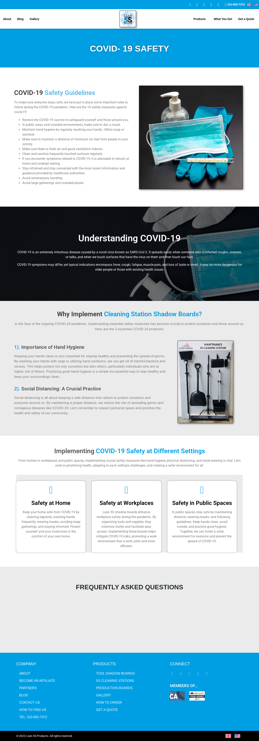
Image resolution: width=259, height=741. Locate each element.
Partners (28, 688)
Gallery (34, 19)
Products (199, 19)
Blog (20, 19)
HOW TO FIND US (32, 710)
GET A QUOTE (107, 710)
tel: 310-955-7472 (33, 717)
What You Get (223, 19)
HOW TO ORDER (109, 702)
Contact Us (29, 702)
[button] (200, 19)
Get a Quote (246, 19)
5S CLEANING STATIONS (115, 680)
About (7, 19)
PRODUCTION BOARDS (114, 688)
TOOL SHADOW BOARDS (115, 673)
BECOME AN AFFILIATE (37, 680)
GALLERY (103, 695)
